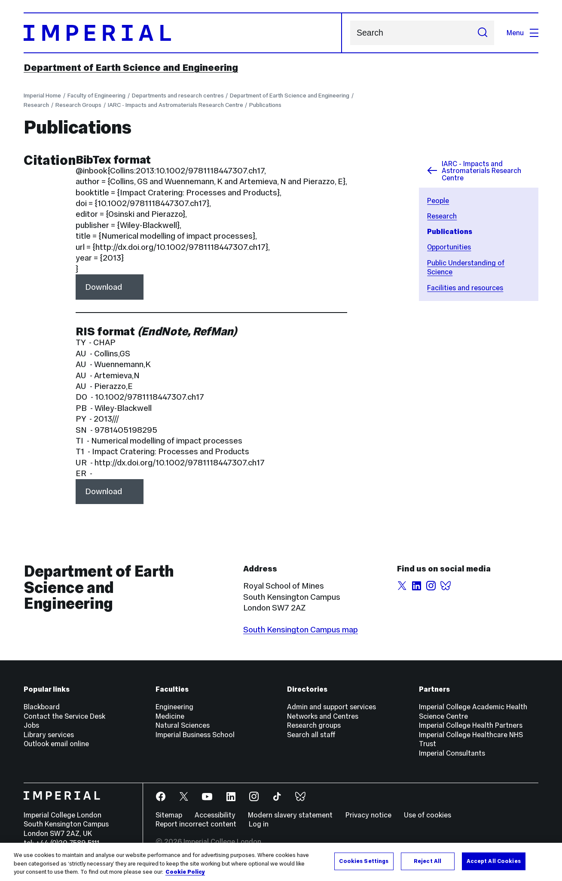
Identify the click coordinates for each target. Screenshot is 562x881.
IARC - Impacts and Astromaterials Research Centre (175, 105)
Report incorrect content (196, 824)
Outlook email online (56, 743)
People (438, 200)
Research (36, 105)
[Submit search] (482, 33)
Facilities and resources (465, 287)
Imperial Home (42, 95)
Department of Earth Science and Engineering (131, 67)
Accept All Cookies (494, 860)
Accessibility (215, 815)
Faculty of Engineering (96, 95)
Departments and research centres (178, 95)
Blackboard (42, 706)
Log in (259, 824)
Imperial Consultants (452, 753)
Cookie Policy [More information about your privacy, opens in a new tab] (185, 872)
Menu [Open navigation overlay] (522, 32)
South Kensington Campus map (300, 629)
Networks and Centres (322, 716)
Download (103, 287)
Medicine (170, 716)
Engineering (174, 706)
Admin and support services (331, 706)
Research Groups (78, 105)
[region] (281, 862)
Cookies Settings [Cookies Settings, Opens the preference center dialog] (363, 860)
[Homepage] (183, 32)
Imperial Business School (195, 734)
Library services (49, 734)
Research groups (314, 725)
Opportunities (449, 247)
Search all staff (311, 734)
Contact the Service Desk (64, 716)
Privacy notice (368, 815)
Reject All (427, 860)
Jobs (31, 725)
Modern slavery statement (290, 815)
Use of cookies (427, 815)
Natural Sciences (183, 725)
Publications (265, 105)
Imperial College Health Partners (470, 725)
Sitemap (169, 815)
